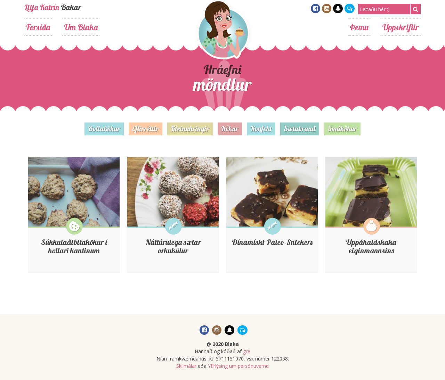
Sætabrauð (300, 128)
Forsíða (38, 27)
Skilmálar (186, 366)
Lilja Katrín (41, 7)
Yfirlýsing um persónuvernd (238, 366)
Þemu (359, 27)
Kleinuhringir (190, 128)
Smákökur (342, 128)
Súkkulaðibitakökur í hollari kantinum (74, 246)
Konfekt (261, 128)
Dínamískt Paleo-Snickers (272, 242)
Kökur (229, 128)
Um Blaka (81, 27)
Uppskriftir (400, 27)
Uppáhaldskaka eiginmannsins (371, 246)
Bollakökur (104, 128)
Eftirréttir (145, 128)
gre (246, 351)
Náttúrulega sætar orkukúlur (173, 246)
